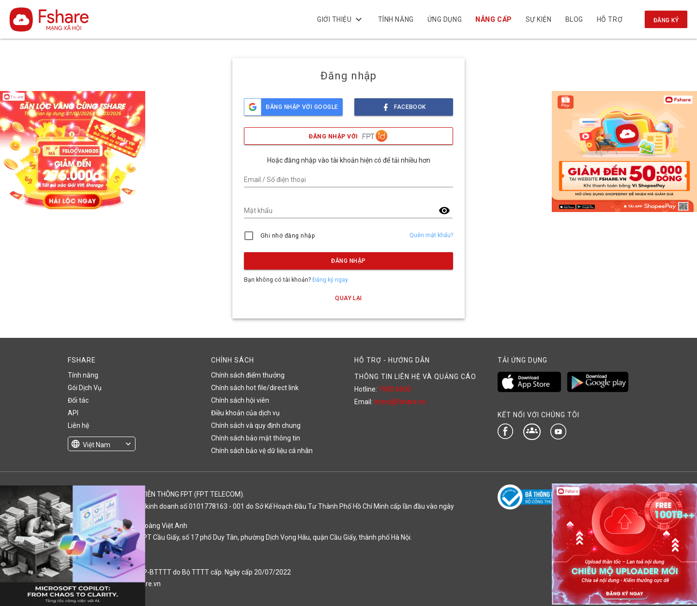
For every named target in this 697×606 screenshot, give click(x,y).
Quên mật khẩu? (431, 235)
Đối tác (78, 400)
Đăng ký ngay (330, 279)
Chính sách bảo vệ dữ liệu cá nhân (262, 450)
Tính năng (395, 19)
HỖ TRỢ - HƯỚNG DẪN (392, 360)
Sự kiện (538, 19)
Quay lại (348, 298)
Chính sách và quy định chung (256, 425)
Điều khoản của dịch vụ (245, 413)
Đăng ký (666, 20)
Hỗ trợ (609, 19)
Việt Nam (96, 445)
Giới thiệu (340, 19)
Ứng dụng (444, 19)
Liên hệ (78, 425)
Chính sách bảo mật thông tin (255, 438)
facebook (403, 104)
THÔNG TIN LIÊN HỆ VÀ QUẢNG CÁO (415, 376)
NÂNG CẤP (493, 19)
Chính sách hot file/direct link (255, 388)
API (73, 413)
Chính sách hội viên (240, 400)
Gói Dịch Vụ (85, 388)
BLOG (574, 19)
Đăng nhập (348, 261)
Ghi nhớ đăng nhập (287, 235)
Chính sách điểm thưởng (248, 375)
